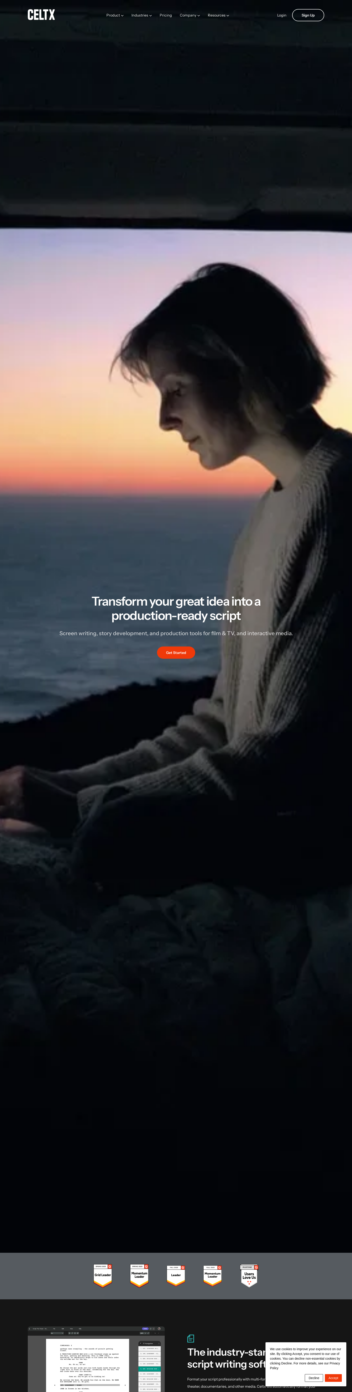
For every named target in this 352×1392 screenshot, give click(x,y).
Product (113, 15)
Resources (216, 15)
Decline (314, 1378)
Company (188, 15)
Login (281, 15)
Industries (139, 15)
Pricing (166, 15)
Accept (333, 1378)
